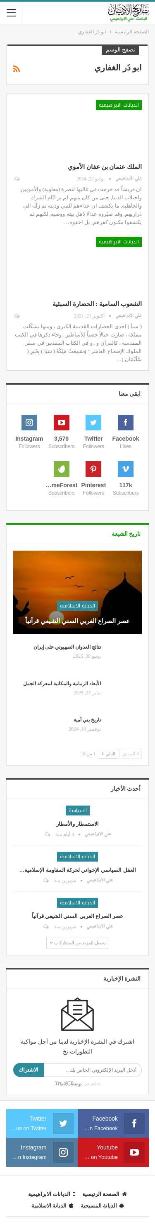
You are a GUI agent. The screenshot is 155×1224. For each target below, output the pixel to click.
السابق (130, 753)
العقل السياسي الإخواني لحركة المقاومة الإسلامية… (77, 870)
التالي (108, 753)
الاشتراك (28, 1070)
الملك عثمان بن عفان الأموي (105, 167)
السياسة (78, 810)
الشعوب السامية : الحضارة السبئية (97, 304)
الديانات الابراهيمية (119, 105)
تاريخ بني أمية (87, 720)
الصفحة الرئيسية (104, 1194)
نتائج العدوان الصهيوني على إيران (67, 647)
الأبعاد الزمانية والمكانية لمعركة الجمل (62, 684)
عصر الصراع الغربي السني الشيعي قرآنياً (77, 621)
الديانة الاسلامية (77, 605)
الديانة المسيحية (102, 1206)
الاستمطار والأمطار (77, 824)
